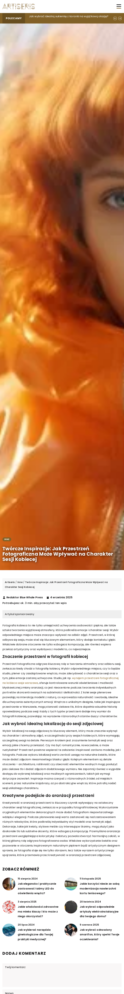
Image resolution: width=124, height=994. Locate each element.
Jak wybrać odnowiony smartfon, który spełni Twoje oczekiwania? (99, 934)
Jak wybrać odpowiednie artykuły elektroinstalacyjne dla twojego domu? (99, 911)
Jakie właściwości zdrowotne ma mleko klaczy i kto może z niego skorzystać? (38, 911)
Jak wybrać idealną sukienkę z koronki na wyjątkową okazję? (68, 16)
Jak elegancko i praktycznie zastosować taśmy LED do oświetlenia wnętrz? (37, 888)
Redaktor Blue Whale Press (24, 597)
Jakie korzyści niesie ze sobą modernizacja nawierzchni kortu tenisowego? (99, 888)
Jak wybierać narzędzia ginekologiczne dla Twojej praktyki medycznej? (35, 934)
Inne (7, 539)
